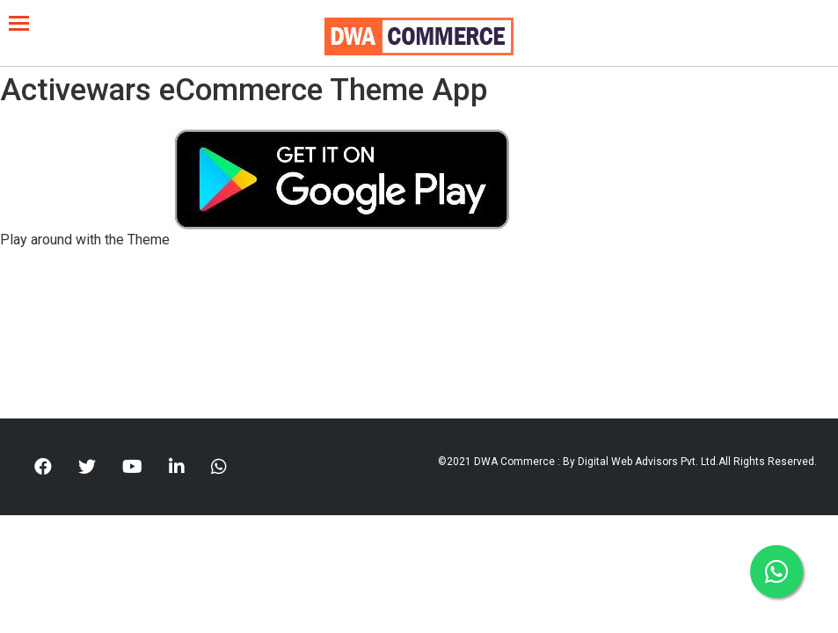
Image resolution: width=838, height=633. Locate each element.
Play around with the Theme (85, 239)
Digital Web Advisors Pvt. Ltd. (648, 461)
